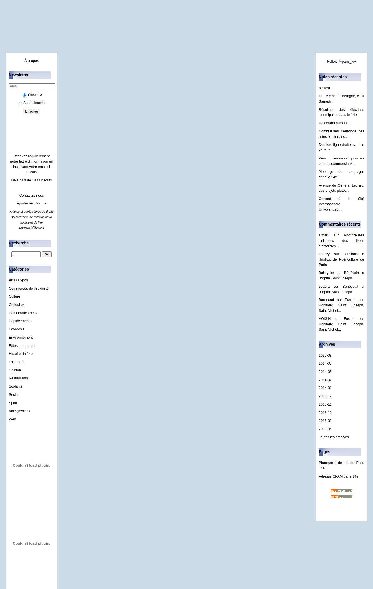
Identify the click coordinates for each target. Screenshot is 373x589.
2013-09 (325, 421)
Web (12, 419)
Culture (14, 296)
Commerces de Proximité (29, 289)
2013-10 (325, 413)
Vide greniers (19, 411)
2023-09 (325, 355)
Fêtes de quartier (22, 346)
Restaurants (18, 378)
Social (13, 395)
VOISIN (325, 319)
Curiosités (16, 305)
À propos (31, 61)
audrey (324, 254)
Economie (16, 329)
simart (323, 235)
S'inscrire (32, 95)
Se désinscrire (32, 103)
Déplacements (20, 321)
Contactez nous (31, 195)
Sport (13, 403)
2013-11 (325, 404)
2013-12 (325, 396)
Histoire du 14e (21, 354)
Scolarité (16, 386)
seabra (324, 287)
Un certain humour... (335, 123)
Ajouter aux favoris (31, 203)
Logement (16, 362)
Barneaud (326, 300)
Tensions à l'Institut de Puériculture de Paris (341, 259)
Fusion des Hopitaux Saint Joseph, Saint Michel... (341, 305)
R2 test (324, 88)
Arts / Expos (18, 280)
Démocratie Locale (23, 313)
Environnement (21, 338)
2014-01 (325, 388)
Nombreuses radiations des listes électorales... (341, 240)
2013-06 (325, 429)
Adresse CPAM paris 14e (338, 476)
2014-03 (325, 372)
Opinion (15, 370)
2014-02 (325, 380)
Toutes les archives (334, 437)
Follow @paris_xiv (341, 62)
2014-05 (325, 363)
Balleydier (326, 273)
